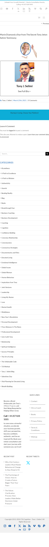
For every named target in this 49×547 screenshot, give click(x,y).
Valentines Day (6, 376)
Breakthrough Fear (8, 208)
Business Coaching (7, 213)
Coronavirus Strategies (9, 248)
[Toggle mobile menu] (44, 17)
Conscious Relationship (9, 238)
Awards (4, 188)
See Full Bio (23, 91)
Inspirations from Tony (9, 282)
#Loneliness (5, 168)
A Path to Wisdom (7, 178)
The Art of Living (7, 357)
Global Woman (6, 272)
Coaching (4, 223)
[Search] (47, 154)
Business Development (9, 218)
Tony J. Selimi (7, 100)
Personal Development (9, 322)
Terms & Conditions (35, 429)
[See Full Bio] (30, 91)
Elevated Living (6, 258)
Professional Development (10, 332)
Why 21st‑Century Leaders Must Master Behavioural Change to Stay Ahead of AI (13, 466)
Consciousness (6, 243)
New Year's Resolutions (9, 317)
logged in (12, 130)
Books (3, 203)
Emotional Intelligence (9, 263)
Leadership (5, 292)
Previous (46, 24)
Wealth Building (6, 386)
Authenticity (5, 183)
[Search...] (22, 154)
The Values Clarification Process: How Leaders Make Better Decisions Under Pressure (13, 497)
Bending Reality (6, 193)
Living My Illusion (7, 297)
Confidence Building (8, 233)
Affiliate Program (10, 406)
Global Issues (6, 267)
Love (3, 302)
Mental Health (6, 307)
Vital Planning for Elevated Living (13, 381)
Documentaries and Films (10, 253)
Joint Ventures (6, 287)
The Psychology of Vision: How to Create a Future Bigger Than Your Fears (12, 480)
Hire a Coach (36, 408)
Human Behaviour (7, 277)
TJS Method (5, 367)
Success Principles (7, 352)
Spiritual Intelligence (8, 347)
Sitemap (34, 437)
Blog (3, 198)
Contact (34, 401)
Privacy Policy (36, 421)
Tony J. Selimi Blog (7, 372)
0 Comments (32, 100)
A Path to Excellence (8, 173)
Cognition (4, 228)
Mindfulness (5, 312)
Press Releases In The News (11, 327)
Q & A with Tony (7, 337)
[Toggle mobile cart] (39, 17)
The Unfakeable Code (9, 362)
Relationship (5, 342)
